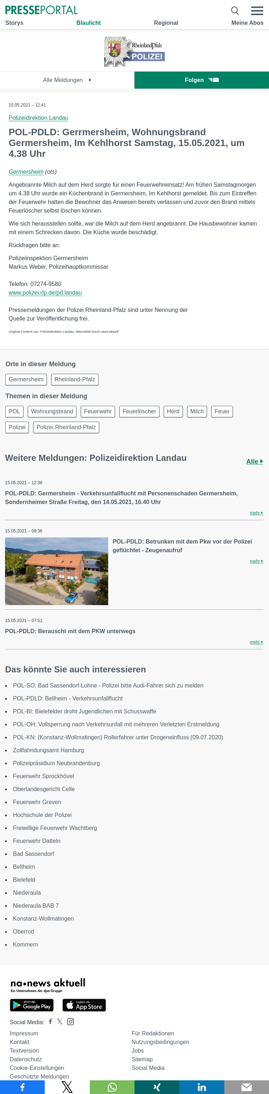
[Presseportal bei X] (57, 1022)
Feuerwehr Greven (37, 802)
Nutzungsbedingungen (160, 1042)
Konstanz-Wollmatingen (43, 919)
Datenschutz (26, 1059)
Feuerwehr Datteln (37, 841)
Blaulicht (88, 23)
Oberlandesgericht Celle (44, 789)
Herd (173, 411)
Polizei (17, 427)
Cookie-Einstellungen (37, 1068)
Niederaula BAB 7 (36, 906)
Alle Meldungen (67, 80)
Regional (166, 23)
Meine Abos (247, 23)
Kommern (25, 944)
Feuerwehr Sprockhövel (43, 776)
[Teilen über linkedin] (201, 1087)
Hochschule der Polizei (42, 815)
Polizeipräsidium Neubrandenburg (56, 763)
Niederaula (27, 893)
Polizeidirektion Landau (38, 118)
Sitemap (142, 1059)
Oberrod (23, 932)
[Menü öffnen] (257, 11)
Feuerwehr (97, 411)
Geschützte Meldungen (39, 1076)
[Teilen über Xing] (156, 1087)
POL (14, 411)
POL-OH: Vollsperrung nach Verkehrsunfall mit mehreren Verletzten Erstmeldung (116, 724)
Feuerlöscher (139, 411)
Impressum (24, 1033)
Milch (197, 411)
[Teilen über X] (67, 1087)
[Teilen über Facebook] (22, 1087)
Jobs (138, 1051)
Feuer (222, 411)
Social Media (148, 1068)
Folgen (202, 80)
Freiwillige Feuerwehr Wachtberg (55, 828)
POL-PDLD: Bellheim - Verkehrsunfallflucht (68, 698)
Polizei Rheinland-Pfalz (66, 427)
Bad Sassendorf (33, 854)
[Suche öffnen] (235, 11)
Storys (14, 23)
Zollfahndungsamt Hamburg (48, 750)
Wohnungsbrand (52, 411)
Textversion (24, 1051)
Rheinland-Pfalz (74, 379)
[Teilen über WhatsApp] (112, 1087)
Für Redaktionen (153, 1033)
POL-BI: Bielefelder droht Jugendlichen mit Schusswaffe (84, 711)
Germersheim (26, 172)
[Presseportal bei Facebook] (48, 1022)
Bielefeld (24, 880)
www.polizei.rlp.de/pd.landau (45, 293)
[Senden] (246, 1087)
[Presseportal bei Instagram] (68, 1021)
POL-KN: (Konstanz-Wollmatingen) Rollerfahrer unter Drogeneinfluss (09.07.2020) (118, 737)
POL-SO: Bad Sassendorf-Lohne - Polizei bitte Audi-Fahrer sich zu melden (108, 685)
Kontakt (19, 1042)
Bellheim (24, 867)
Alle (254, 461)
